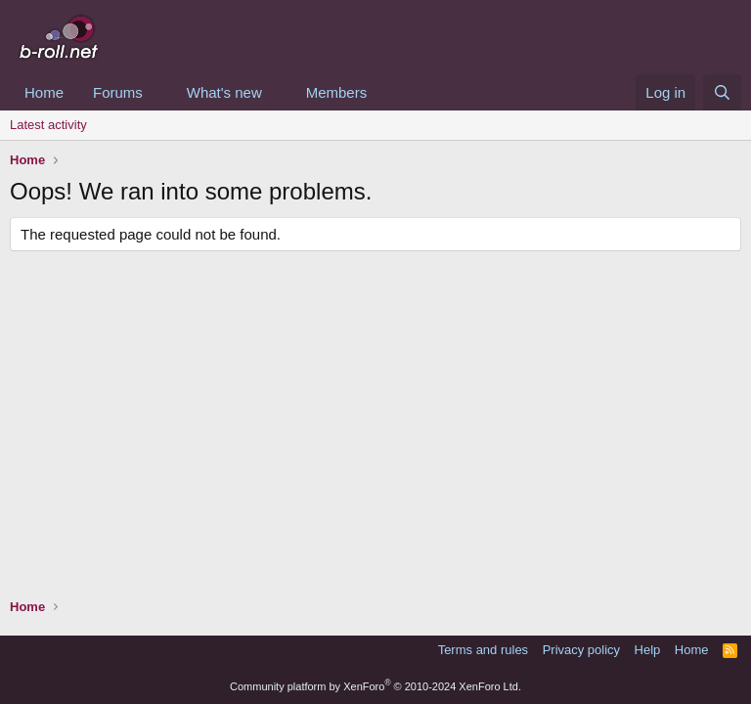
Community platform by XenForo (375, 686)
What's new (224, 92)
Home (44, 92)
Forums (118, 92)
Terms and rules (483, 649)
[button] (158, 92)
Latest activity (48, 124)
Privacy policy (581, 649)
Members (337, 92)
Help (648, 649)
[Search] (722, 92)
